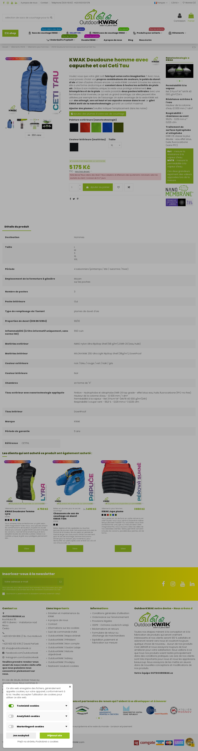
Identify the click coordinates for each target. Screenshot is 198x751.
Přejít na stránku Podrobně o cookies (37, 741)
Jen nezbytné (21, 735)
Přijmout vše (54, 735)
